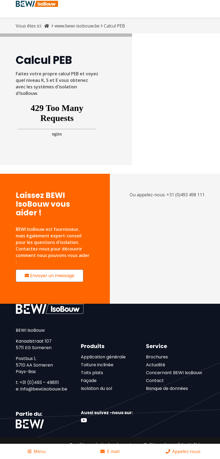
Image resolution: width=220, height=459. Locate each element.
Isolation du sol (96, 388)
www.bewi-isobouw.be (77, 26)
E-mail (109, 451)
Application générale (103, 357)
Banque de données (167, 388)
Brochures (157, 357)
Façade (89, 380)
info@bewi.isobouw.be (43, 389)
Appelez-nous (183, 451)
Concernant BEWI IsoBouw (174, 373)
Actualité (155, 365)
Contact (155, 380)
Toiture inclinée (97, 365)
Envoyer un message (49, 275)
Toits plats (92, 373)
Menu (37, 451)
